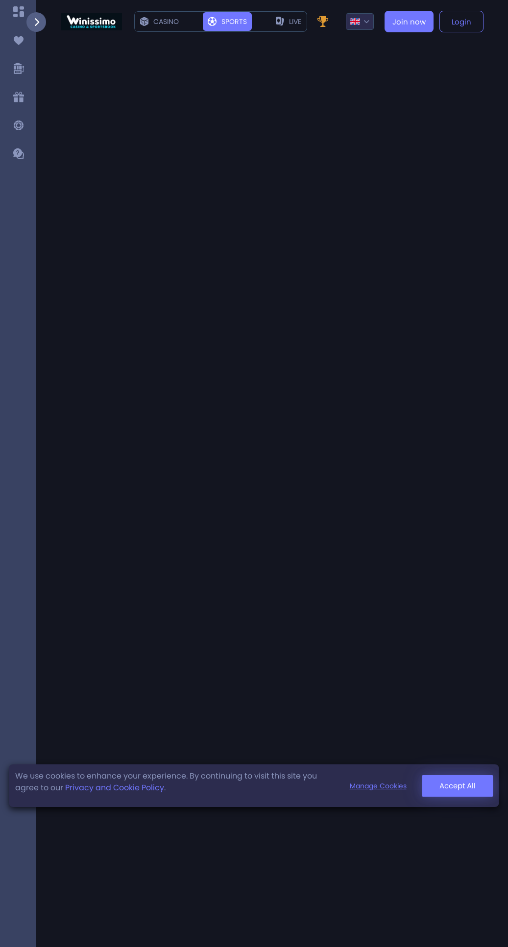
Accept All (457, 786)
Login (461, 22)
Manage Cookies (378, 786)
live (288, 21)
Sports (227, 21)
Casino (159, 21)
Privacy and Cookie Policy (114, 787)
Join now (409, 22)
